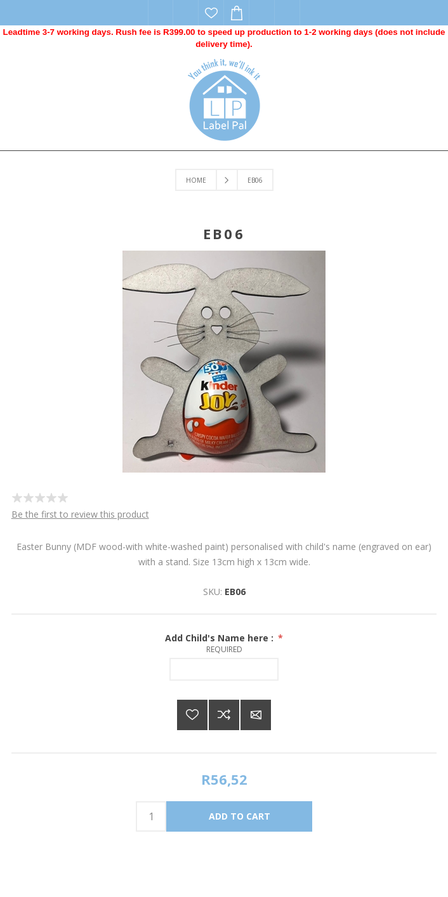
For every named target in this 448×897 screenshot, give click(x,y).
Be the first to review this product (80, 514)
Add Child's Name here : (220, 638)
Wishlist (211, 12)
